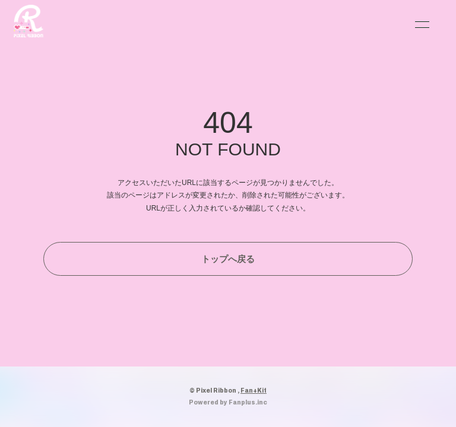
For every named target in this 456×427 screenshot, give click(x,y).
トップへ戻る (228, 259)
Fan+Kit (253, 390)
